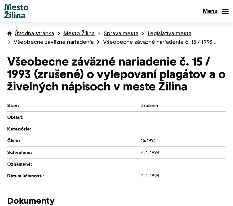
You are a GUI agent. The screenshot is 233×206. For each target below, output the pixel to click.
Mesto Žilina (79, 33)
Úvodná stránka (34, 33)
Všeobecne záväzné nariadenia (53, 42)
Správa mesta (121, 33)
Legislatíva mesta (169, 33)
